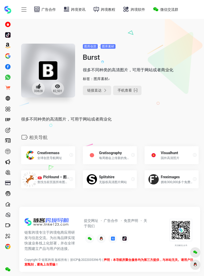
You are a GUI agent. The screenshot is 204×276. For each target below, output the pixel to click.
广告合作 (111, 221)
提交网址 (91, 221)
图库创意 (90, 46)
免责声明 (131, 221)
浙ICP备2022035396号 (85, 260)
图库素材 (108, 46)
